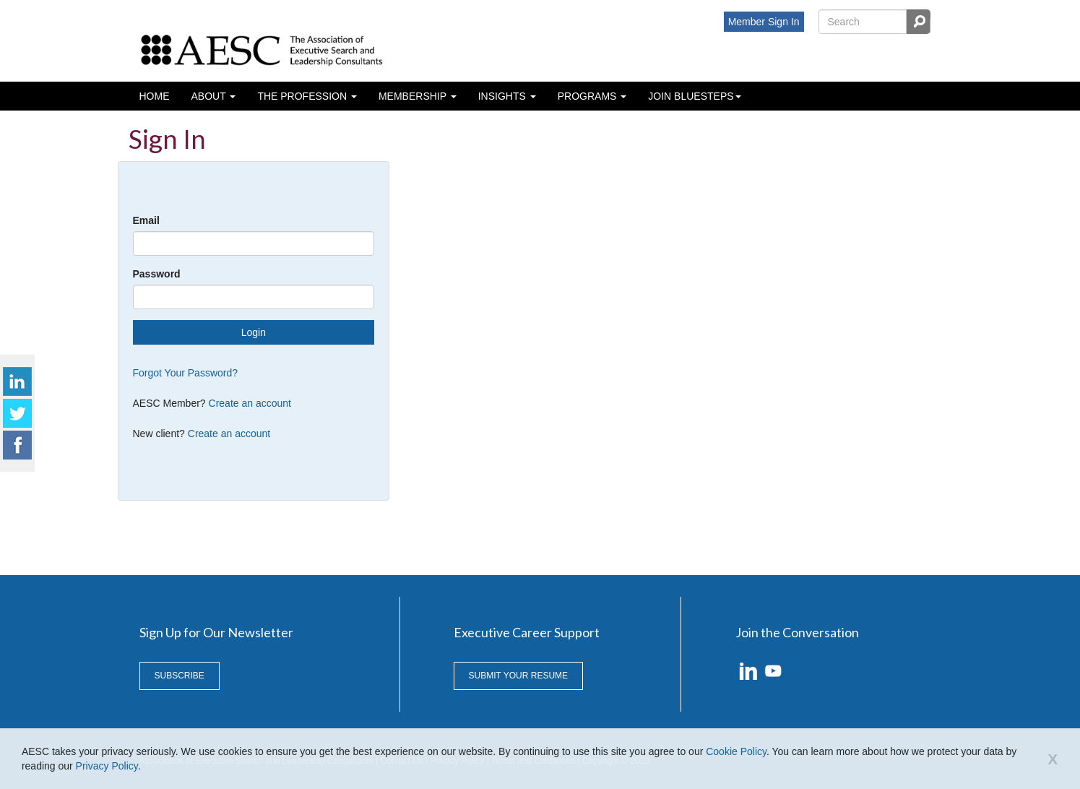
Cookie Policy (736, 751)
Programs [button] (589, 96)
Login (253, 332)
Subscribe (179, 676)
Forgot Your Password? (185, 373)
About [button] (210, 96)
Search (918, 21)
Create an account (250, 403)
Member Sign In (764, 21)
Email (146, 220)
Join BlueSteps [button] (690, 96)
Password (157, 274)
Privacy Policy (107, 766)
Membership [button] (414, 96)
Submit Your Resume (519, 676)
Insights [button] (503, 96)
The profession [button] (303, 96)
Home (154, 96)
